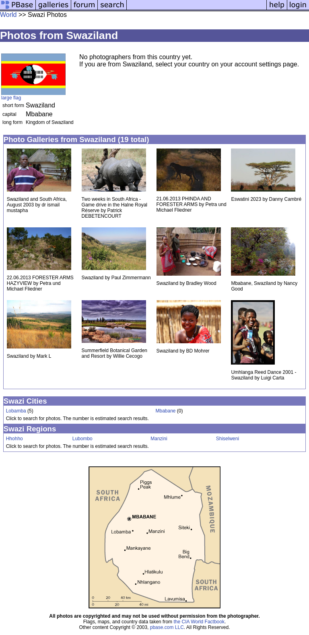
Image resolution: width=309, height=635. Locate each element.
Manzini (158, 438)
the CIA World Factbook (199, 622)
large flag (11, 98)
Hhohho (14, 438)
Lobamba (16, 411)
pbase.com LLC (167, 627)
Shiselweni (227, 438)
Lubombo (82, 438)
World (8, 14)
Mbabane (165, 411)
